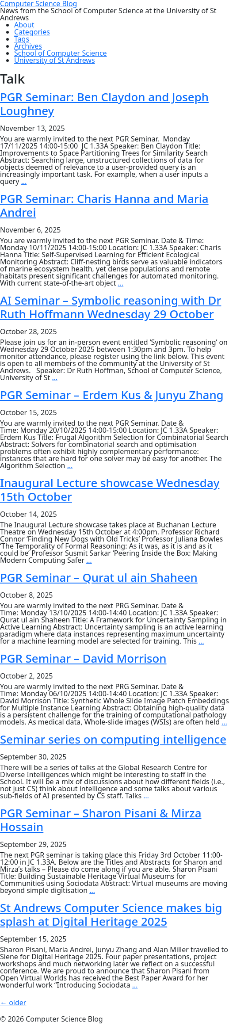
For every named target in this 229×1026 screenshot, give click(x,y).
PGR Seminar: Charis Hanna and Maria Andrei (104, 205)
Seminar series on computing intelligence (113, 739)
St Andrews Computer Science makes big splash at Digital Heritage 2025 (111, 914)
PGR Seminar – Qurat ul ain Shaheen (99, 577)
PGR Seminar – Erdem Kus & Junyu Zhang (112, 395)
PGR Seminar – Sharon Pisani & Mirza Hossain (101, 820)
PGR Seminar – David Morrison (83, 658)
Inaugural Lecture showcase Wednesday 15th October (109, 489)
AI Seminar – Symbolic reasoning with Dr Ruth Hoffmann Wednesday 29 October (110, 307)
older (13, 1002)
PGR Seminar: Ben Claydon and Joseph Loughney (104, 103)
